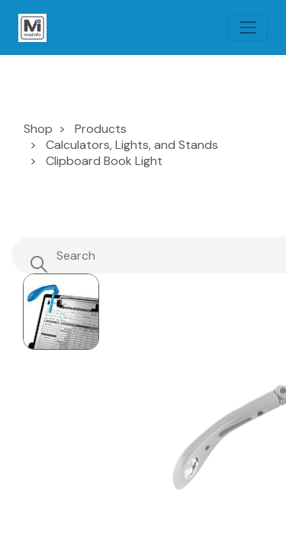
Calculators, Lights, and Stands (132, 145)
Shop (38, 129)
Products (101, 129)
